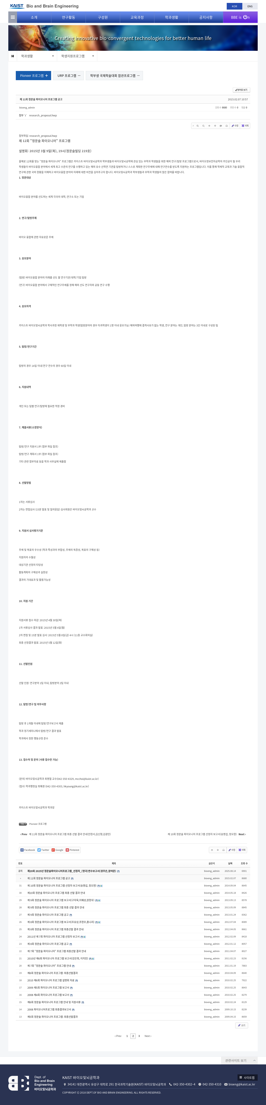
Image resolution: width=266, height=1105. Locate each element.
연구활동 (68, 18)
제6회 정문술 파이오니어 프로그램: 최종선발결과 (53, 973)
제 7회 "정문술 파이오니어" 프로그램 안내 (50, 966)
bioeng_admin (28, 108)
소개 (34, 18)
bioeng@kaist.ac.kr (242, 1084)
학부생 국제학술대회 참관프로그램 (113, 75)
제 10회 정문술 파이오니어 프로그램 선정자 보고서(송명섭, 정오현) (63, 886)
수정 (233, 126)
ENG (250, 6)
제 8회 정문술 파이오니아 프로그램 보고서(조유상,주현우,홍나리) (62, 922)
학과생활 (171, 18)
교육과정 (137, 18)
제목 (114, 864)
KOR (234, 6)
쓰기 (240, 1025)
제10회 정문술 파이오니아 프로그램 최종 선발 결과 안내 (57, 893)
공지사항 (206, 18)
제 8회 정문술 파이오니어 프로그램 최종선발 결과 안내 (56, 929)
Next (148, 1036)
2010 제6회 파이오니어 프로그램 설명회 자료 (52, 980)
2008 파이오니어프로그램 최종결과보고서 (50, 1010)
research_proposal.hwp (44, 116)
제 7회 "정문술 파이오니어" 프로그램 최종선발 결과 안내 (57, 951)
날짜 (229, 864)
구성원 (103, 18)
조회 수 (243, 864)
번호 (21, 864)
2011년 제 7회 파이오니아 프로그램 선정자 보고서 (54, 937)
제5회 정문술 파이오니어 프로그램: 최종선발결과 (53, 1017)
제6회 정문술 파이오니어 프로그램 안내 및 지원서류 (55, 1002)
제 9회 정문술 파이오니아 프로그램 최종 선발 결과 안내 (56, 908)
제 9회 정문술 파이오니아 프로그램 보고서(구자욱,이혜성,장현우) (62, 900)
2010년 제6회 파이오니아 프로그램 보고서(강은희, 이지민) (59, 959)
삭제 (244, 126)
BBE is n (240, 17)
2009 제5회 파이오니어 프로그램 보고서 (49, 988)
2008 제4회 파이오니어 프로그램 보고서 (49, 995)
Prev (118, 1036)
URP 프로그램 (67, 75)
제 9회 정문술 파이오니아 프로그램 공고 (49, 915)
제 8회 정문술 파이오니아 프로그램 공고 (49, 944)
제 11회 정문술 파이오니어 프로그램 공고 (42, 99)
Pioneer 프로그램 (32, 75)
